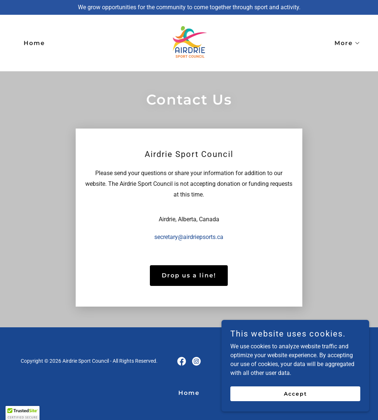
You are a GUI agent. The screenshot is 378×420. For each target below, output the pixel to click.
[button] (344, 43)
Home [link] (34, 43)
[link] (188, 42)
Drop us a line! (189, 275)
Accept (295, 393)
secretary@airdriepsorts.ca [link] (188, 236)
